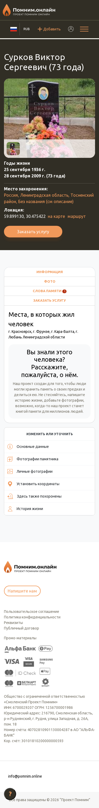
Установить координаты (33, 483)
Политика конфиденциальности (32, 617)
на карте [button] (56, 216)
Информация (49, 272)
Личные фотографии (30, 471)
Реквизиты (13, 623)
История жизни (25, 508)
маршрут (77, 216)
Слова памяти (50, 291)
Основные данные (28, 446)
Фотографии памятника (32, 459)
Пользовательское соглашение (31, 611)
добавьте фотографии (63, 400)
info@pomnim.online (25, 776)
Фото (49, 281)
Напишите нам (22, 591)
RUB (26, 29)
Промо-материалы (20, 638)
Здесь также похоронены (34, 496)
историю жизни (28, 400)
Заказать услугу (33, 231)
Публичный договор (21, 628)
